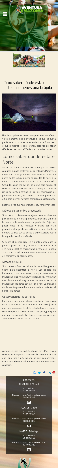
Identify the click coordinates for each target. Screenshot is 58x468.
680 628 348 (29, 397)
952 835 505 (29, 438)
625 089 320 (29, 444)
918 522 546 (29, 390)
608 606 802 (29, 421)
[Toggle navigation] (5, 14)
